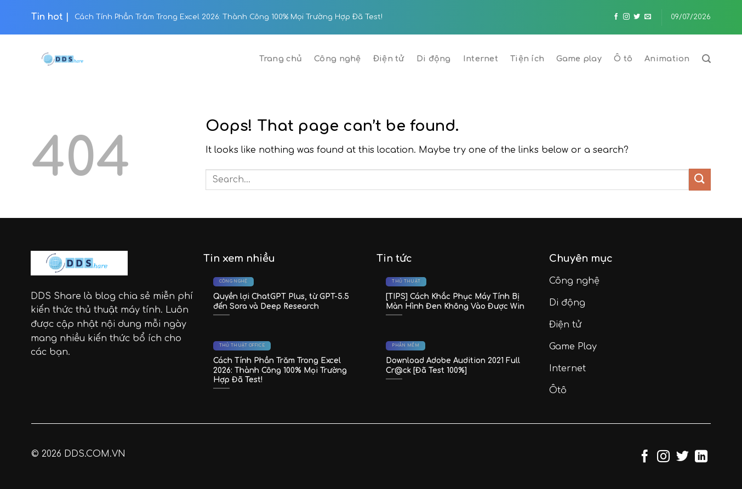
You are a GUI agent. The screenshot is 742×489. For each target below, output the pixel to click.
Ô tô (623, 58)
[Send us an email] (647, 17)
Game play (579, 58)
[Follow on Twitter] (636, 17)
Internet (480, 58)
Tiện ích (527, 58)
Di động (433, 58)
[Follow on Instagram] (626, 17)
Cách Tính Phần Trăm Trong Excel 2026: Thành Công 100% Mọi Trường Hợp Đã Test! (229, 17)
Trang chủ (280, 58)
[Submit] (700, 179)
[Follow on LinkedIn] (701, 457)
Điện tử (388, 58)
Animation (667, 58)
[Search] (706, 59)
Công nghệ (337, 58)
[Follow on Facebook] (616, 17)
